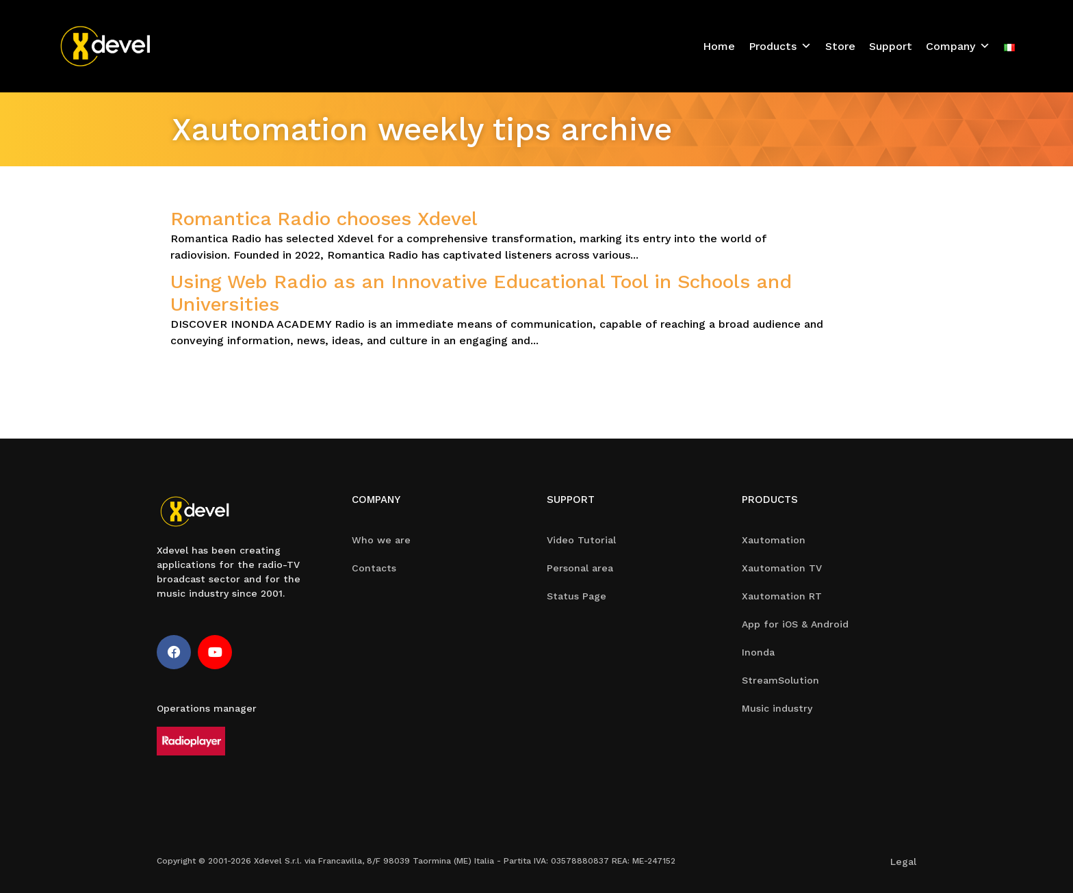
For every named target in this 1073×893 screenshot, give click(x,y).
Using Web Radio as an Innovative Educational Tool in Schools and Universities (481, 293)
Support (890, 46)
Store (840, 46)
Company (958, 46)
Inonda (758, 652)
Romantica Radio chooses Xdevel (324, 218)
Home (719, 46)
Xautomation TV (782, 567)
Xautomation (773, 539)
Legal (903, 861)
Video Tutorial (581, 539)
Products (780, 46)
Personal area (580, 567)
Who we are (381, 539)
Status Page (576, 596)
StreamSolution (780, 680)
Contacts (374, 567)
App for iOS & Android (795, 624)
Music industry (777, 708)
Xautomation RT (782, 596)
